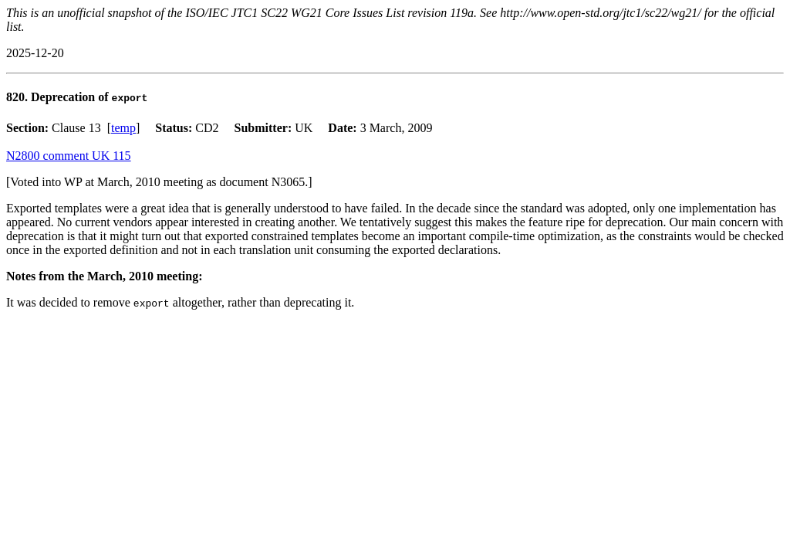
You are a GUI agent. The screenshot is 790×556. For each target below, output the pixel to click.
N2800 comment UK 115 (68, 155)
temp (123, 127)
